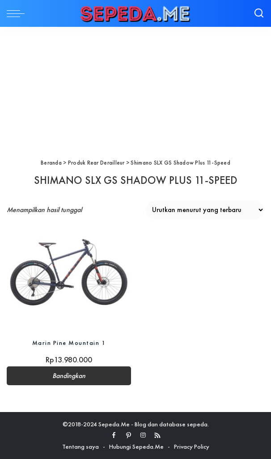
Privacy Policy (191, 446)
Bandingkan (68, 375)
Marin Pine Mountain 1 (69, 343)
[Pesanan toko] (205, 209)
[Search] (259, 13)
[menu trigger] (18, 13)
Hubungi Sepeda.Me (136, 446)
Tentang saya (80, 446)
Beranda (51, 162)
